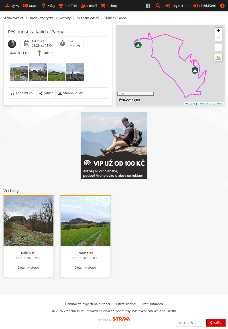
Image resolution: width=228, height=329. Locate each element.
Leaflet (190, 103)
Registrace (177, 5)
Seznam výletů (88, 18)
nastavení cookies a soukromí (154, 311)
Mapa (30, 5)
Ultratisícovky (126, 304)
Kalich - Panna (116, 18)
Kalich (26, 253)
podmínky (123, 311)
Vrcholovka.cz (13, 18)
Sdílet (46, 93)
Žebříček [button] (68, 5)
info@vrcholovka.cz (100, 311)
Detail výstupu (28, 267)
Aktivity (65, 18)
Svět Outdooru (152, 304)
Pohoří (89, 5)
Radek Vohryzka (41, 18)
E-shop (108, 5)
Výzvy (12, 5)
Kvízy (48, 5)
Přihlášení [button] (204, 5)
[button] (159, 5)
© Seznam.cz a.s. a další (210, 103)
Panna (83, 253)
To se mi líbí (22, 93)
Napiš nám (189, 323)
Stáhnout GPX (70, 93)
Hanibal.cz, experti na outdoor (87, 304)
